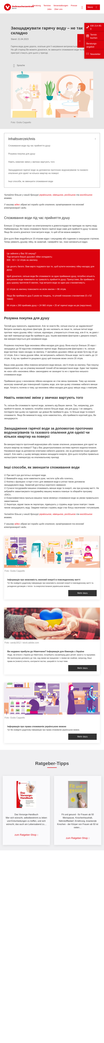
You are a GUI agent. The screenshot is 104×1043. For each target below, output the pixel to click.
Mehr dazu (82, 593)
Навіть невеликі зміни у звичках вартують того (31, 162)
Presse (74, 5)
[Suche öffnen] (82, 7)
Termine (47, 5)
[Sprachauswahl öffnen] (19, 65)
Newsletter (95, 54)
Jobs (49, 9)
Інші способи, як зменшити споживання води (30, 181)
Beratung (36, 5)
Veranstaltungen (60, 5)
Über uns (58, 9)
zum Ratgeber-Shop (25, 834)
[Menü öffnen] (93, 7)
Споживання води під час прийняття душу (29, 146)
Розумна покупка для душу (21, 154)
